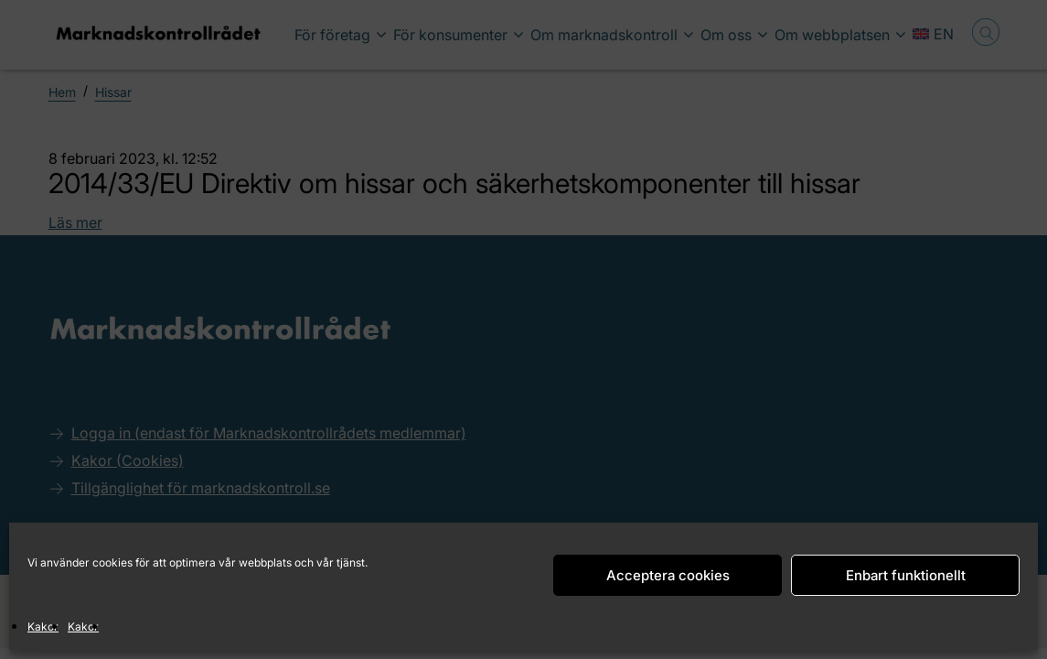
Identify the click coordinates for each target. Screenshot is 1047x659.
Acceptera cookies (668, 575)
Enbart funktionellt (906, 575)
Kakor (43, 626)
